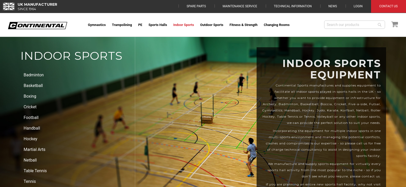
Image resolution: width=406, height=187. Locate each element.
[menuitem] (97, 25)
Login (358, 6)
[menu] (202, 25)
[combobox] (354, 25)
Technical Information (293, 6)
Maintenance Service (240, 6)
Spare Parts (196, 6)
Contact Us (388, 6)
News (332, 6)
